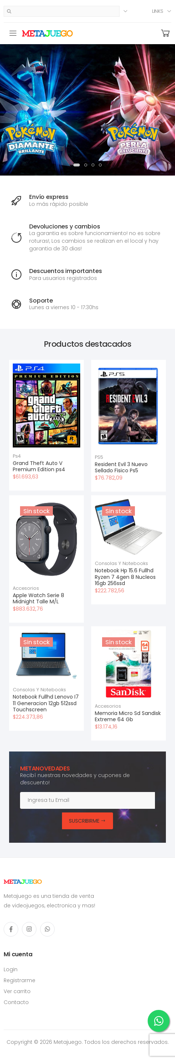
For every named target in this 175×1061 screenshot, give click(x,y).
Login (11, 969)
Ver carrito (17, 991)
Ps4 (17, 456)
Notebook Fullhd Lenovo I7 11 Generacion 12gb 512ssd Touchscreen (46, 703)
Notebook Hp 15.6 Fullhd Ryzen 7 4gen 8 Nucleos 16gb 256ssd (125, 577)
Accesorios (26, 588)
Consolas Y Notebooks (121, 563)
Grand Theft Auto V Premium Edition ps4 (39, 466)
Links (157, 11)
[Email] (87, 800)
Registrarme (19, 980)
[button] (165, 33)
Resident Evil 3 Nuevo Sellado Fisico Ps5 (121, 467)
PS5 (99, 457)
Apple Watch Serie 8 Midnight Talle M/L (38, 599)
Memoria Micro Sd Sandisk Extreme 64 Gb (128, 716)
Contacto (16, 1002)
